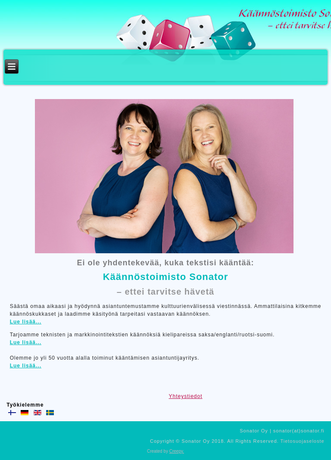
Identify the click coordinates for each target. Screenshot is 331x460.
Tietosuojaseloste (302, 441)
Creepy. (176, 451)
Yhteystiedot (185, 396)
